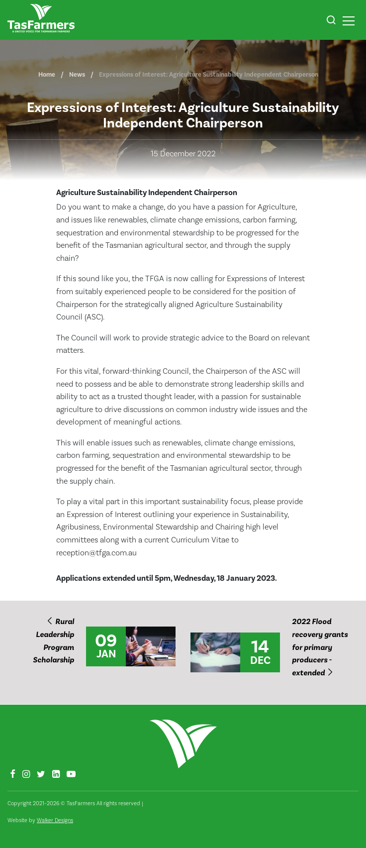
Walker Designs (55, 820)
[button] (331, 21)
